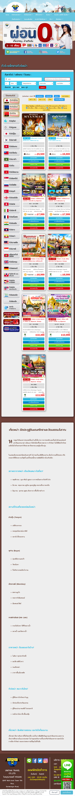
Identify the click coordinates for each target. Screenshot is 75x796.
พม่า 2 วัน (32, 99)
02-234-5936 (58, 775)
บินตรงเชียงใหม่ (28, 19)
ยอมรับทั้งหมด (67, 792)
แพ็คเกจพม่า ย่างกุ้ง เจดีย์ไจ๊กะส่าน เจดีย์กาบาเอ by (33, 139)
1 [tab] (5, 23)
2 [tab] (8, 23)
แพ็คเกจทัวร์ (38, 15)
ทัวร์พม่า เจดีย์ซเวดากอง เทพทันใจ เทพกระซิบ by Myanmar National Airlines (33, 200)
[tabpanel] (37, 35)
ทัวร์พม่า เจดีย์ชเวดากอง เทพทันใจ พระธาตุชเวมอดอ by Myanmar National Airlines (59, 200)
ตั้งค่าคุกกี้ (54, 792)
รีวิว (51, 19)
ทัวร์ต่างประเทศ (16, 15)
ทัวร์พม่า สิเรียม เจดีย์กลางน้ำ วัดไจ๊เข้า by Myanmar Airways (58, 321)
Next (69, 35)
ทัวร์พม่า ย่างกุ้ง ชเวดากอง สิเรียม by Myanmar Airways (33, 320)
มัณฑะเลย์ (48, 96)
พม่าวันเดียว (65, 96)
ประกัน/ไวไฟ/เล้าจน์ (40, 19)
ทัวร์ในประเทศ (27, 15)
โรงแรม (48, 15)
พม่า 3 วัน (42, 99)
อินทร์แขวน (39, 96)
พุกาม (56, 96)
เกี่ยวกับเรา (59, 19)
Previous (5, 35)
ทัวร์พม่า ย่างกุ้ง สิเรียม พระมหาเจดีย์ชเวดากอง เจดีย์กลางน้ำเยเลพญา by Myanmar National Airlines (33, 262)
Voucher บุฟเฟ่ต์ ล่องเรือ (61, 15)
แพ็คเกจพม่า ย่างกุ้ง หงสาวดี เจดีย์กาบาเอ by (59, 139)
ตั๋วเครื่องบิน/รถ (16, 19)
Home (7, 15)
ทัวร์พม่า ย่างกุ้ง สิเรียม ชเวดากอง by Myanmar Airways (59, 260)
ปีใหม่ (50, 99)
